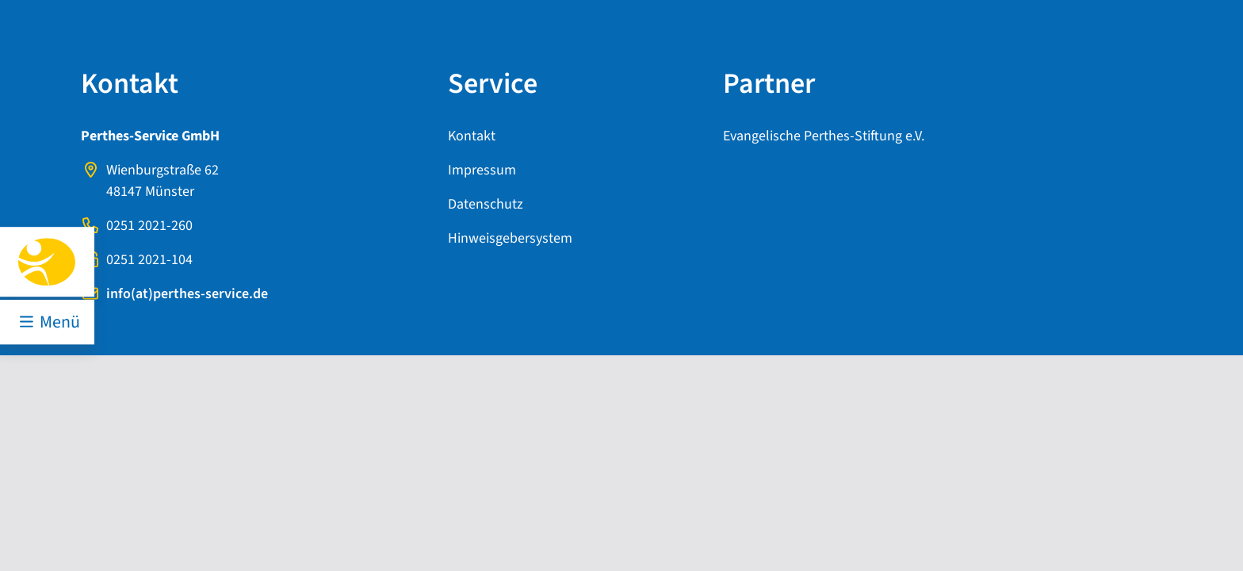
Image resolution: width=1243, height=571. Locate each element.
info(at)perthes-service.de (187, 294)
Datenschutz (485, 204)
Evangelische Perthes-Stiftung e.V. (823, 136)
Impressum (482, 170)
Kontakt (471, 136)
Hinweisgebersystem (510, 238)
